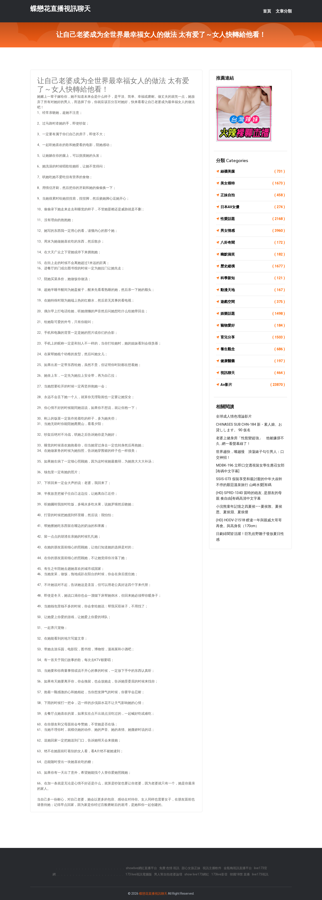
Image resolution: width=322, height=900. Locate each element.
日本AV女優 (252, 207)
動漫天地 (252, 290)
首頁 (267, 11)
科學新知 (252, 278)
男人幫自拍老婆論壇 (168, 874)
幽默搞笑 (252, 254)
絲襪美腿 (252, 171)
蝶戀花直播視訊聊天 (60, 9)
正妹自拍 (252, 195)
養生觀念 (252, 349)
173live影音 (219, 874)
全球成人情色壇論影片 (234, 416)
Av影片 (252, 385)
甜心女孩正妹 (191, 868)
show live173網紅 (196, 874)
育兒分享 (252, 337)
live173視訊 (260, 874)
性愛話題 (252, 219)
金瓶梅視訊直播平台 (238, 868)
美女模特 (252, 183)
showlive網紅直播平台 (141, 868)
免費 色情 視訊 (169, 868)
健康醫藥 (252, 361)
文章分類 (284, 11)
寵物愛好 (252, 325)
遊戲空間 (252, 302)
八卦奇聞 (252, 242)
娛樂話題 (252, 314)
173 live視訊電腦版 (138, 874)
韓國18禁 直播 (240, 874)
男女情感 (252, 231)
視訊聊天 (252, 373)
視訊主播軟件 (212, 868)
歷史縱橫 (252, 266)
